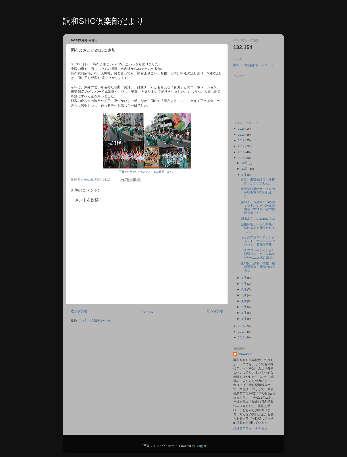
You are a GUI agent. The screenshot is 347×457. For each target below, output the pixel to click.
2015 (241, 157)
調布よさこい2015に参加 (258, 218)
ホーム (147, 311)
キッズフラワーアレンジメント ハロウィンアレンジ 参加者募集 (258, 241)
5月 (244, 295)
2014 (241, 326)
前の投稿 (214, 311)
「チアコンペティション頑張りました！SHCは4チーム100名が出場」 (258, 254)
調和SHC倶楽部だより (103, 21)
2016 (241, 152)
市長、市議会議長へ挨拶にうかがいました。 (258, 181)
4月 (244, 301)
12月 (245, 163)
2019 (241, 134)
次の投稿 (79, 311)
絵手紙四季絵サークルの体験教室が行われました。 (258, 192)
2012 (241, 337)
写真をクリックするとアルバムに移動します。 (147, 171)
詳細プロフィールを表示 (250, 428)
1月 (244, 318)
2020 (241, 128)
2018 (241, 140)
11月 (245, 168)
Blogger (201, 445)
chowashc (245, 354)
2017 (241, 146)
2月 (244, 312)
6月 (244, 289)
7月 (244, 283)
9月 (244, 174)
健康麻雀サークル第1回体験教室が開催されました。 (258, 228)
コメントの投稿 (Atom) (94, 320)
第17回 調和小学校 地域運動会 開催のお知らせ (258, 267)
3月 (244, 307)
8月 (244, 277)
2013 (241, 331)
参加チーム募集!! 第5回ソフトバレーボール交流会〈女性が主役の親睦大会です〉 (258, 207)
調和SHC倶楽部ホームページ (253, 65)
